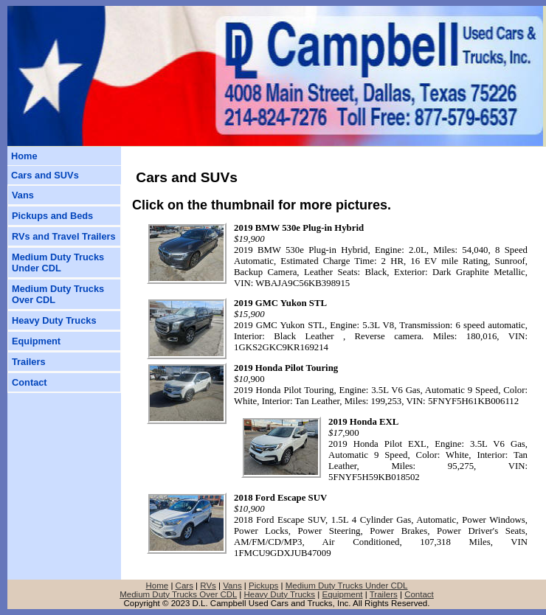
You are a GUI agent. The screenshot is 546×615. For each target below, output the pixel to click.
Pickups (263, 585)
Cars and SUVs (45, 175)
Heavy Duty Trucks (54, 320)
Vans (23, 195)
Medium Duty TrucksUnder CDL (58, 262)
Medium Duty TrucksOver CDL (58, 294)
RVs (208, 585)
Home (24, 155)
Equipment (36, 341)
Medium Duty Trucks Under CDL (347, 585)
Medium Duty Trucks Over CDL (178, 594)
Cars (184, 585)
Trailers (29, 361)
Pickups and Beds (52, 215)
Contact (29, 382)
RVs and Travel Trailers (64, 236)
